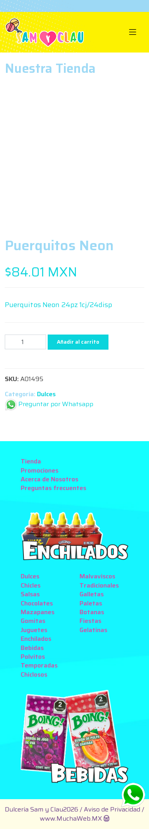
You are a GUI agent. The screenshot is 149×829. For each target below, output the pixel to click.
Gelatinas (93, 630)
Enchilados (36, 639)
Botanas (91, 612)
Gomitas (33, 621)
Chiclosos (34, 674)
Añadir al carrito (78, 342)
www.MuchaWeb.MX (71, 818)
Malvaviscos (97, 576)
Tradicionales (99, 585)
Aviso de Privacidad (113, 809)
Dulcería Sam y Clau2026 (41, 809)
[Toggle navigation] (133, 32)
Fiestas (90, 621)
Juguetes (34, 630)
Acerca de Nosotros (49, 479)
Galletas (91, 594)
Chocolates (37, 603)
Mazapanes (37, 612)
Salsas (30, 594)
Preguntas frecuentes (53, 488)
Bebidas (32, 648)
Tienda (31, 461)
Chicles (31, 585)
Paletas (90, 603)
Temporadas (39, 665)
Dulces (46, 394)
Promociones (39, 470)
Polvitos (33, 657)
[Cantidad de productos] (25, 342)
